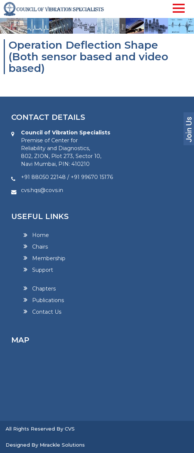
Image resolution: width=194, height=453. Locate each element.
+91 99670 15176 (92, 177)
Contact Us (46, 311)
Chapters (44, 288)
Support (42, 270)
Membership (48, 258)
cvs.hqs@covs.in (42, 190)
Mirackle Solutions (62, 445)
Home (40, 235)
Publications (48, 300)
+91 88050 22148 (43, 177)
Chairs (40, 246)
